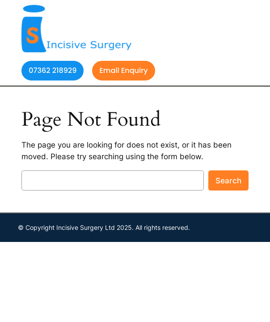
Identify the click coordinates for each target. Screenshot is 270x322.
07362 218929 (52, 70)
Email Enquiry (123, 70)
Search (228, 180)
